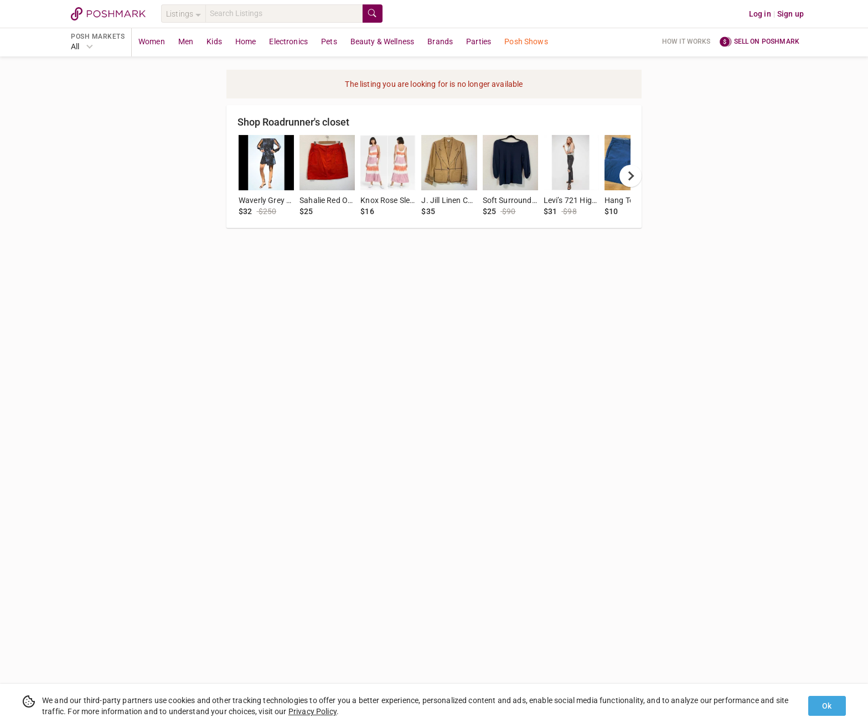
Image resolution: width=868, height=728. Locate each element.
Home (245, 41)
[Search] (284, 13)
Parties (478, 41)
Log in (760, 13)
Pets (329, 41)
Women (151, 41)
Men (185, 41)
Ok (826, 705)
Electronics (288, 41)
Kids (214, 41)
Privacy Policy (312, 711)
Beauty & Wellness (382, 41)
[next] (630, 176)
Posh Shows (526, 41)
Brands (440, 41)
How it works (686, 41)
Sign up (790, 13)
